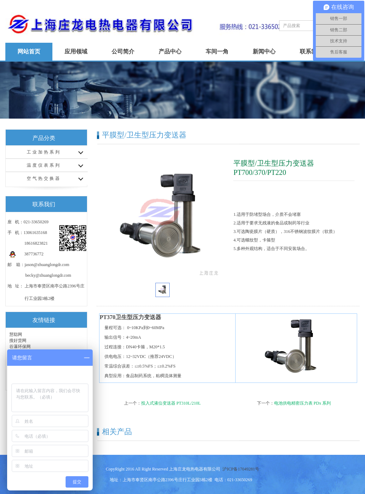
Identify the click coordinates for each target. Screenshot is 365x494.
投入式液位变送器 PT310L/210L (171, 403)
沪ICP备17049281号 (240, 469)
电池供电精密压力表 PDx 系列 (302, 403)
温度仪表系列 (44, 165)
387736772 (26, 253)
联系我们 (311, 51)
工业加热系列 (44, 152)
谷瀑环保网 (20, 346)
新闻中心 (264, 51)
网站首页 (28, 51)
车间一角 (217, 51)
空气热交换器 (44, 178)
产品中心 (170, 51)
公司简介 (123, 51)
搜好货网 (17, 340)
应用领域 (76, 51)
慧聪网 (15, 334)
